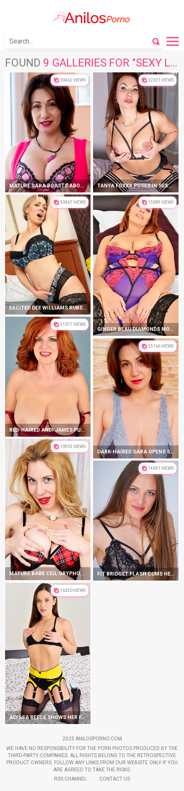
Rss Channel (70, 779)
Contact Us (114, 779)
